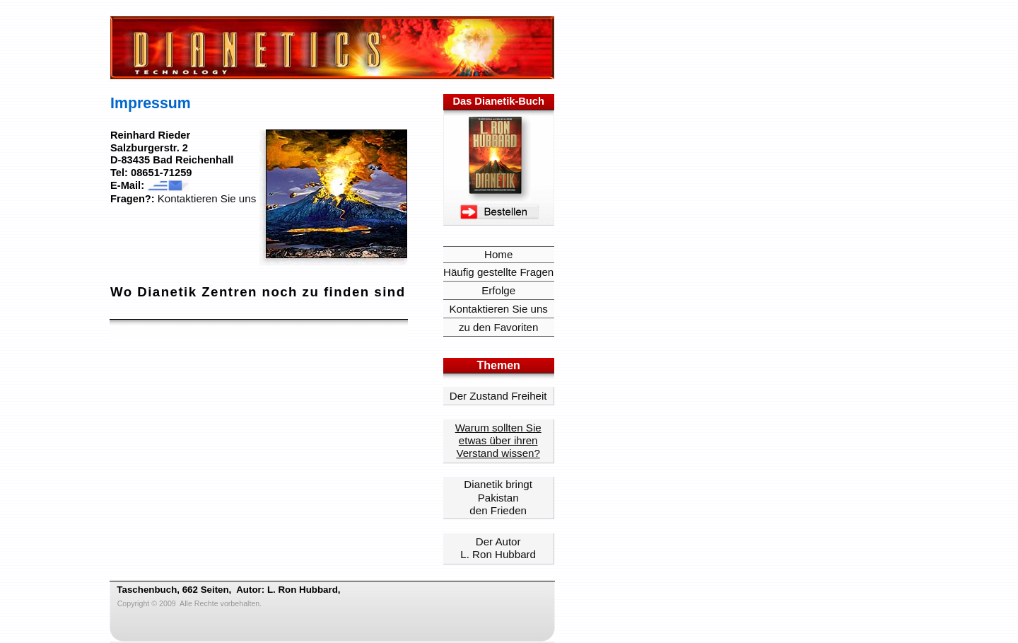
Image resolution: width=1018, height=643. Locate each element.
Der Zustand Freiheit (498, 396)
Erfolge (498, 290)
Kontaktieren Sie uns (207, 198)
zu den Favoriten (499, 327)
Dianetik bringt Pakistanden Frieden (498, 497)
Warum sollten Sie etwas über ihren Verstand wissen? (498, 440)
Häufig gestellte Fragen (498, 272)
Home (498, 254)
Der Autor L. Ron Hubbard (498, 547)
